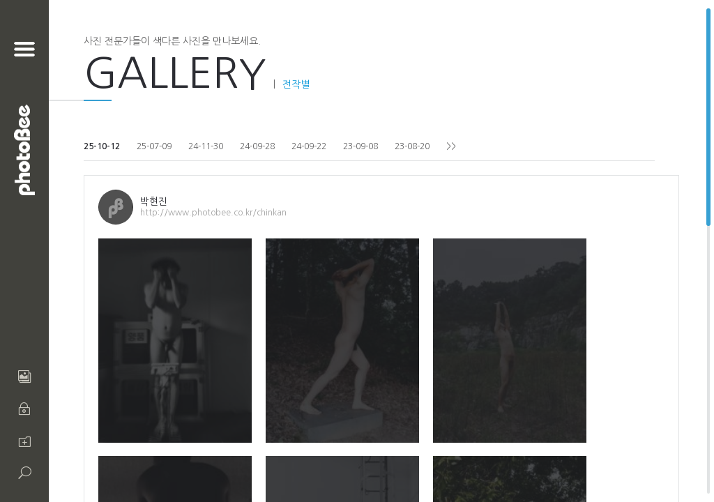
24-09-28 (257, 146)
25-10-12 (102, 146)
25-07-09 (154, 146)
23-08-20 (412, 146)
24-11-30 (205, 146)
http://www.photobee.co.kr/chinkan (213, 212)
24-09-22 (308, 146)
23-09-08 (360, 146)
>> (451, 146)
